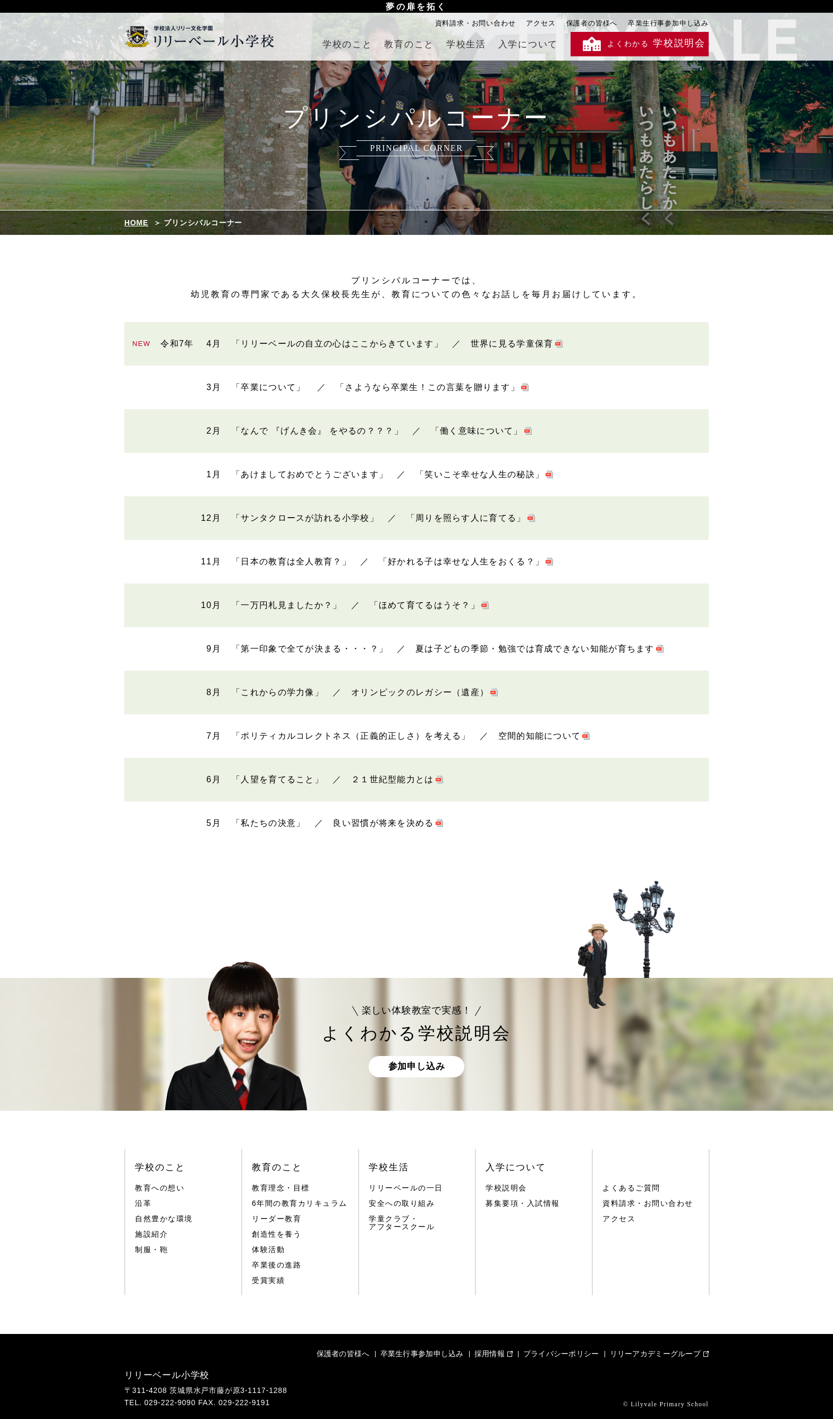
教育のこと (409, 44)
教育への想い (159, 1188)
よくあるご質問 (631, 1188)
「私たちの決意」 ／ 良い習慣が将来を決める (333, 822)
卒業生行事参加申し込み (668, 23)
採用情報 (489, 1353)
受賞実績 (268, 1281)
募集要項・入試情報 (523, 1203)
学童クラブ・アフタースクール (402, 1223)
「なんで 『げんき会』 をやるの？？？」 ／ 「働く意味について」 (377, 430)
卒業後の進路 (276, 1265)
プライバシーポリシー (561, 1353)
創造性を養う (276, 1234)
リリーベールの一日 (406, 1188)
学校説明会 (506, 1188)
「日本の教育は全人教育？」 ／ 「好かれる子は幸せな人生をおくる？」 (388, 561)
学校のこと (347, 44)
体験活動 (268, 1250)
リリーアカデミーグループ (655, 1353)
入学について (528, 44)
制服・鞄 (151, 1250)
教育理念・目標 (281, 1188)
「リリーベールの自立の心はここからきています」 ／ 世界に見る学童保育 (393, 343)
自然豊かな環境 (164, 1219)
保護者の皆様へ (592, 23)
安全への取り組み (402, 1203)
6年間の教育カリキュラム (299, 1203)
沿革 (143, 1203)
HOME (136, 222)
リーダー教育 (276, 1219)
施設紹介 (151, 1234)
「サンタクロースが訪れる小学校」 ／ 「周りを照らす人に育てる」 (379, 517)
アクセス (540, 23)
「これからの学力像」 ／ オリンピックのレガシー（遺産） (360, 692)
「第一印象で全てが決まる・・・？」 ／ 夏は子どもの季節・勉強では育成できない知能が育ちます (443, 648)
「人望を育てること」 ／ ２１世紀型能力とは (333, 779)
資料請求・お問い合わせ (475, 23)
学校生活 (466, 44)
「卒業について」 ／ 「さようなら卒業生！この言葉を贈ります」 (376, 387)
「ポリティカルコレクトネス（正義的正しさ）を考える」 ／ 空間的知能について (406, 735)
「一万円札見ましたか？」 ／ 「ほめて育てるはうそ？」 (356, 605)
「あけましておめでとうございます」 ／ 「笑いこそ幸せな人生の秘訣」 (388, 474)
